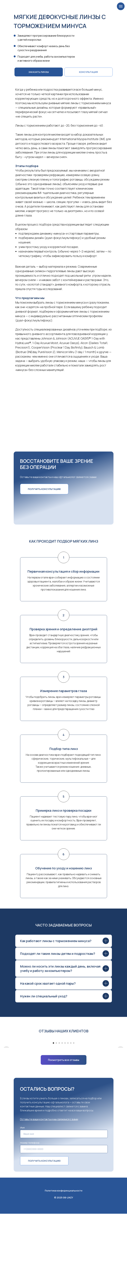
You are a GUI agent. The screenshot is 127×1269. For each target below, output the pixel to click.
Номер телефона (29, 1198)
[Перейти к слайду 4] (62, 1098)
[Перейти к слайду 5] (65, 1098)
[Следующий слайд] (120, 1065)
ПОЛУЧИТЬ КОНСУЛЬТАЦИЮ (44, 1216)
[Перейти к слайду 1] (53, 1098)
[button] (88, 72)
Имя (22, 1182)
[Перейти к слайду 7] (70, 1098)
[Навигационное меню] (120, 6)
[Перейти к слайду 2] (56, 1098)
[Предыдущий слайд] (6, 1065)
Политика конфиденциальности (63, 1245)
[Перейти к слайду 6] (68, 1098)
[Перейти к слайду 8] (73, 1098)
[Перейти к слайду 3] (59, 1098)
